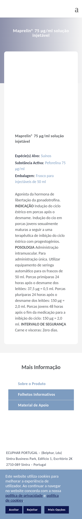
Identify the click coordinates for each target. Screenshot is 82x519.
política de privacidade (24, 495)
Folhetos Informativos (36, 394)
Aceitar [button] (14, 510)
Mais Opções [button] (56, 510)
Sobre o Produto (32, 383)
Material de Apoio (33, 405)
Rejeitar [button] (32, 510)
